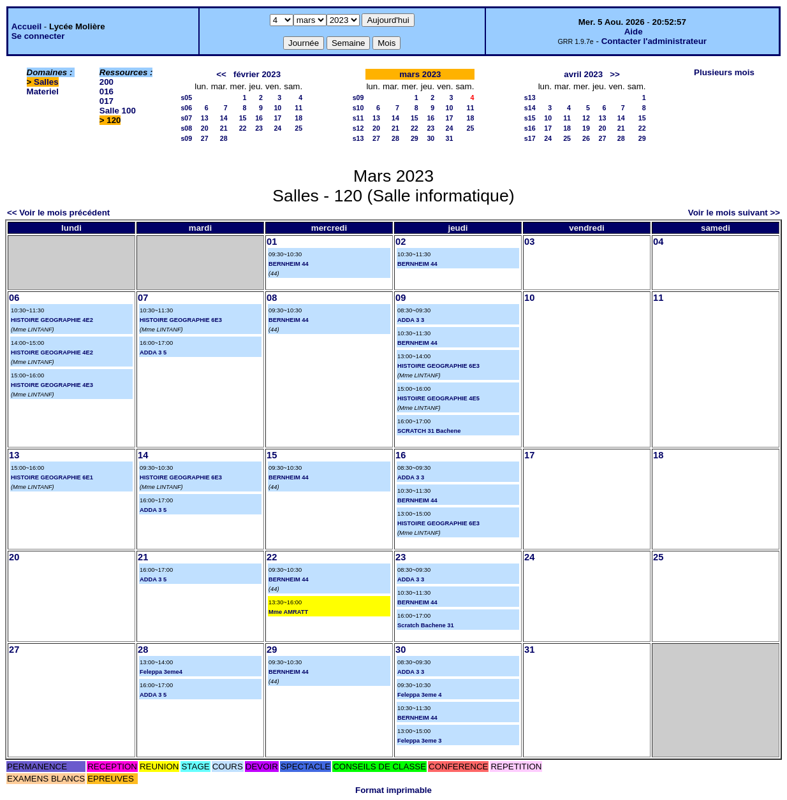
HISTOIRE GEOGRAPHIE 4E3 (52, 385)
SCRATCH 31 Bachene (428, 431)
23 (259, 128)
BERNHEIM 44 (288, 264)
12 (586, 118)
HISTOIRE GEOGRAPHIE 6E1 (52, 477)
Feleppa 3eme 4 (419, 695)
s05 (186, 97)
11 (298, 108)
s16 (530, 128)
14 (224, 118)
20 (205, 128)
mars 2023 (420, 74)
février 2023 (257, 74)
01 (272, 241)
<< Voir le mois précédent (58, 212)
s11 (358, 118)
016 (106, 91)
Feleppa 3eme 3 (419, 741)
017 (106, 101)
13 (205, 118)
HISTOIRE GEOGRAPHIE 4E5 (438, 398)
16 (259, 118)
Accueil (26, 26)
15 (243, 118)
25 (298, 128)
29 (414, 138)
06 (14, 298)
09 (400, 298)
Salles (46, 82)
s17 (530, 138)
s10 (358, 108)
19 (586, 128)
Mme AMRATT (288, 612)
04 (658, 241)
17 (277, 118)
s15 (530, 118)
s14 (530, 108)
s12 (358, 128)
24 (277, 128)
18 (298, 118)
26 (586, 138)
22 (243, 128)
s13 (358, 138)
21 (224, 128)
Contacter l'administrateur (654, 41)
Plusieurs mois (724, 72)
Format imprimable (393, 790)
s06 (186, 108)
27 (205, 138)
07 (143, 298)
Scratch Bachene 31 (425, 625)
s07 (186, 118)
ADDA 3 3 (410, 320)
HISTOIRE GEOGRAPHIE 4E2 (52, 320)
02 (400, 241)
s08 (186, 128)
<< (221, 74)
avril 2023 (583, 74)
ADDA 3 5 (153, 352)
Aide (633, 31)
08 (272, 298)
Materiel (43, 91)
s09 (186, 138)
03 (529, 241)
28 (224, 138)
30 (430, 138)
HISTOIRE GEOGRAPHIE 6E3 (181, 320)
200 (106, 82)
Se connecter (38, 36)
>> (615, 74)
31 (449, 138)
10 (277, 108)
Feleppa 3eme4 (161, 672)
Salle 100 (117, 110)
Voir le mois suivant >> (734, 212)
